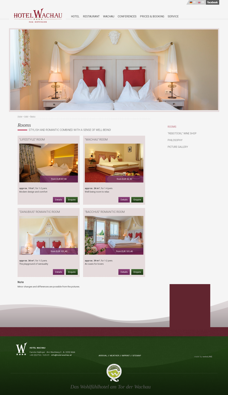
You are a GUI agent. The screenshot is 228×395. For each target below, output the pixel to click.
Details (58, 199)
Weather (114, 355)
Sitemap (136, 355)
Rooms (33, 116)
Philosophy (175, 140)
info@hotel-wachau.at (61, 355)
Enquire (71, 199)
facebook (212, 2)
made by (203, 357)
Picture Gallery (178, 146)
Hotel (26, 116)
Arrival (103, 355)
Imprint (126, 355)
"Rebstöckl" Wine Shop (182, 133)
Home (20, 116)
